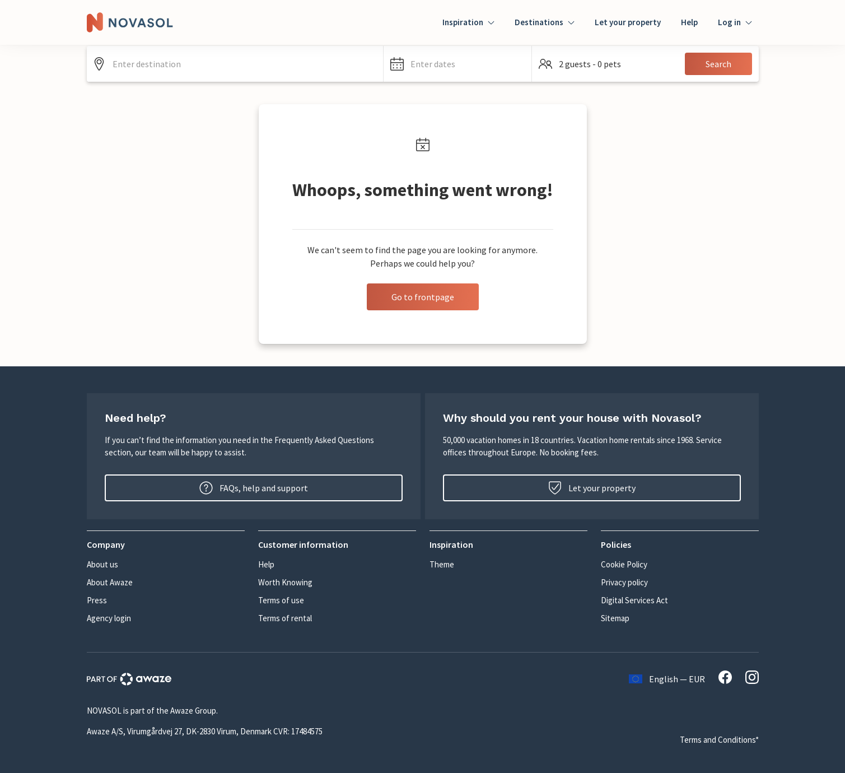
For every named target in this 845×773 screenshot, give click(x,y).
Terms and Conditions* (719, 739)
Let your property (628, 22)
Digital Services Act (634, 600)
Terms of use (281, 600)
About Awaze (110, 582)
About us (102, 564)
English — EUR (667, 679)
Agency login (109, 618)
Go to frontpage (422, 296)
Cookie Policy (624, 564)
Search (718, 63)
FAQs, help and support (253, 488)
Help (689, 22)
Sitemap (615, 618)
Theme (441, 564)
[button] (458, 64)
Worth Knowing (285, 582)
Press (97, 600)
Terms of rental (285, 618)
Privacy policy (624, 582)
